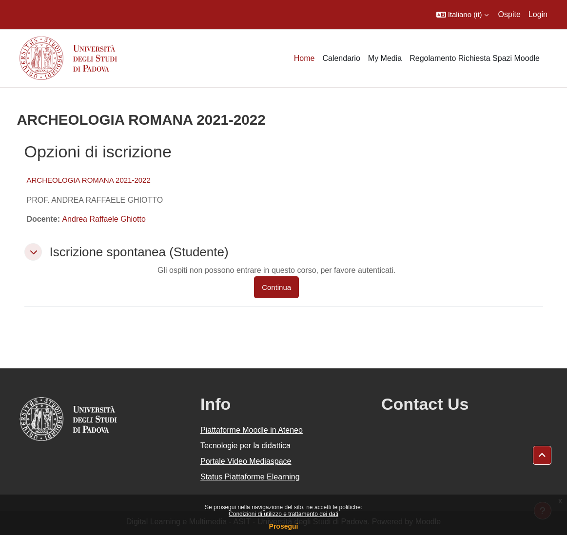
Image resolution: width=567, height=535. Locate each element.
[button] (462, 14)
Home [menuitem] (304, 58)
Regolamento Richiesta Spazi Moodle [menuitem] (475, 58)
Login (537, 14)
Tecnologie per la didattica (245, 445)
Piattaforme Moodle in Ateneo (251, 430)
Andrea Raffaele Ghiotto (103, 219)
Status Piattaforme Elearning (250, 477)
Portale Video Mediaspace (246, 461)
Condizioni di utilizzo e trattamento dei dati (283, 514)
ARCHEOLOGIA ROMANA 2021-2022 (89, 180)
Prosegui (283, 526)
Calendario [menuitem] (341, 58)
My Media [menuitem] (385, 58)
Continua (276, 287)
